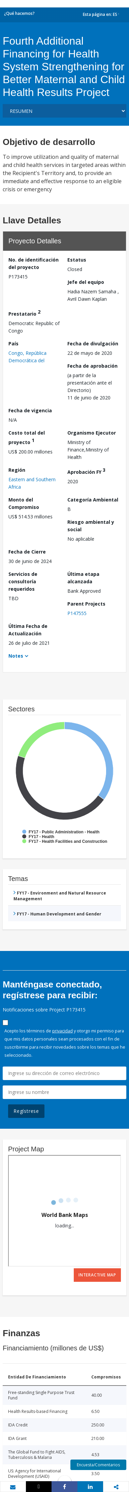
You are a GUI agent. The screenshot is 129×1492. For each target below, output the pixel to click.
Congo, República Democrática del (27, 357)
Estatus (76, 259)
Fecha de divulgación (92, 343)
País (13, 343)
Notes (15, 656)
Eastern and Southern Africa (32, 483)
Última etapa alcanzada (83, 578)
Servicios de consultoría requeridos (22, 581)
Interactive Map (97, 1275)
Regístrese (26, 1111)
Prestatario (24, 313)
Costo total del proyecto (26, 437)
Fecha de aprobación (92, 366)
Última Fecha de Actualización (27, 630)
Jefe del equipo (85, 282)
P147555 (77, 613)
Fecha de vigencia (30, 410)
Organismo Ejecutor (91, 433)
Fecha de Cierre (27, 551)
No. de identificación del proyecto (33, 263)
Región (16, 470)
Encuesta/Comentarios (98, 1465)
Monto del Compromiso (23, 503)
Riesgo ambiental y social (90, 526)
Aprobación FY (86, 471)
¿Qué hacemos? (19, 13)
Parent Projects (86, 604)
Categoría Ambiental (92, 499)
